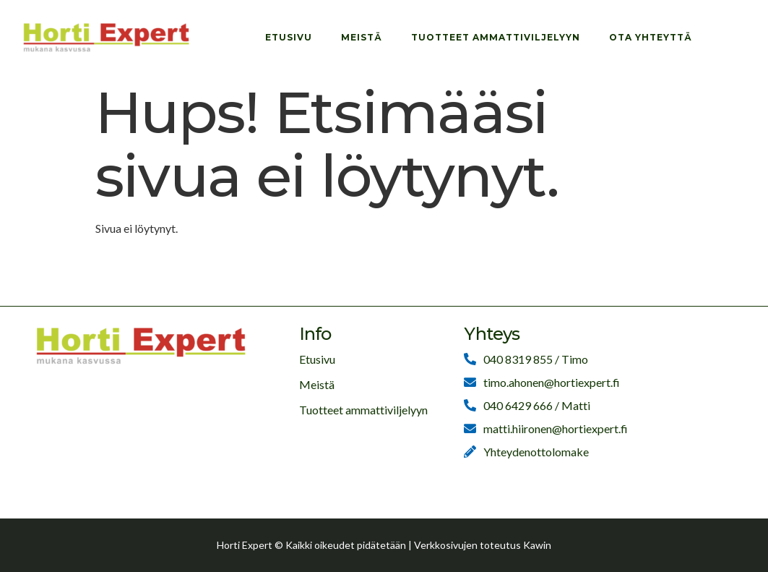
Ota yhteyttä (650, 37)
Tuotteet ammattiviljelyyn (495, 37)
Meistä (361, 37)
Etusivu (288, 37)
